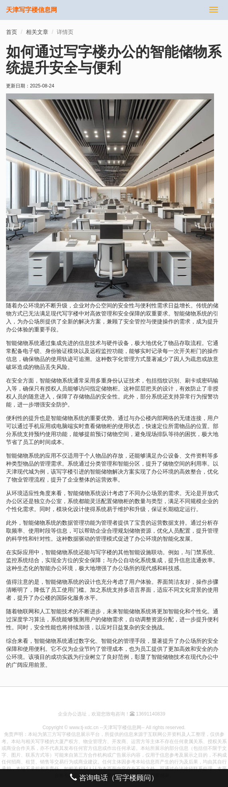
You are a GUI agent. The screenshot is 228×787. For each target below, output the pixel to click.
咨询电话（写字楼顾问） (114, 777)
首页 (11, 32)
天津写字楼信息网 (31, 9)
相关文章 (37, 32)
